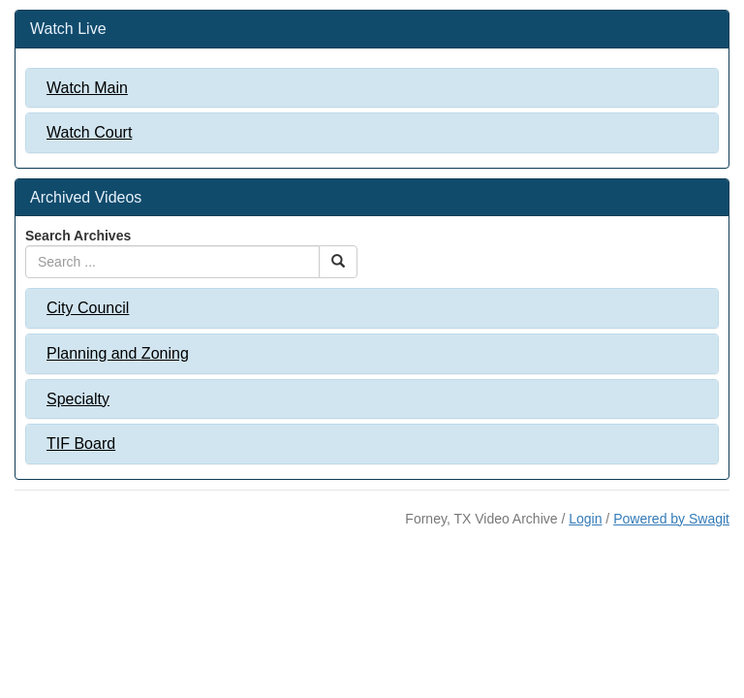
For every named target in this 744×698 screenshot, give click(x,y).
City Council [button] (87, 308)
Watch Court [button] (89, 132)
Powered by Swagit (671, 518)
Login (585, 518)
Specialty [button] (77, 399)
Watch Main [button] (87, 87)
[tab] (372, 88)
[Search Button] (338, 261)
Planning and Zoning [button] (117, 353)
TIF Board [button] (80, 443)
